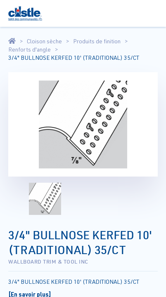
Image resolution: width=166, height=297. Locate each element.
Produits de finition (97, 41)
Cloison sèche (44, 41)
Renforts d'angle (29, 49)
